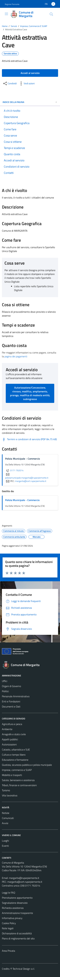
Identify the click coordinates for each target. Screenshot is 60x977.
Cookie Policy (9, 923)
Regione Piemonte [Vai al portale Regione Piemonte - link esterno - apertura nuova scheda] (12, 4)
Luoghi (5, 841)
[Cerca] (51, 14)
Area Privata (8, 951)
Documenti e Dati (11, 706)
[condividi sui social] (9, 83)
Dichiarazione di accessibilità (17, 933)
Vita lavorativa (9, 795)
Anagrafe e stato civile (14, 734)
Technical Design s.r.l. (24, 969)
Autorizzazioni (9, 744)
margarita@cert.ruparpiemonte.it (24, 882)
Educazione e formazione (15, 760)
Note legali (7, 928)
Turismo (6, 790)
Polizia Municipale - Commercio (22, 500)
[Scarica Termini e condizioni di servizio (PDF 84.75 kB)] (29, 439)
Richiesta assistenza (13, 908)
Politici (5, 691)
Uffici (4, 681)
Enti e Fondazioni (11, 701)
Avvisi (5, 823)
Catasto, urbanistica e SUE (16, 749)
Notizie (5, 813)
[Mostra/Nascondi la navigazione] (6, 14)
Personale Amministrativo (15, 696)
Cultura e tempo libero (13, 755)
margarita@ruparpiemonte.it (24, 878)
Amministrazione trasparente (17, 913)
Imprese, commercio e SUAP (17, 770)
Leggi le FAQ (8, 892)
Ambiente (7, 729)
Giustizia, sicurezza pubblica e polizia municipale (27, 765)
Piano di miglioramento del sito (18, 938)
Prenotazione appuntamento (17, 898)
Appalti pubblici (10, 739)
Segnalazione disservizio (15, 903)
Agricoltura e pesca (12, 724)
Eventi (5, 846)
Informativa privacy (12, 918)
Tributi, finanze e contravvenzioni (19, 785)
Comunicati (8, 818)
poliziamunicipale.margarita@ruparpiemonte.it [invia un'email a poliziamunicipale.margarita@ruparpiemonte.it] (26, 475)
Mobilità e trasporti (12, 775)
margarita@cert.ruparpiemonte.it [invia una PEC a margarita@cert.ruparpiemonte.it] (30, 481)
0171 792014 (14, 470)
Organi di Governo (11, 686)
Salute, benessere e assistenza (18, 780)
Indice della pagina (30, 102)
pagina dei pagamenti (15, 356)
